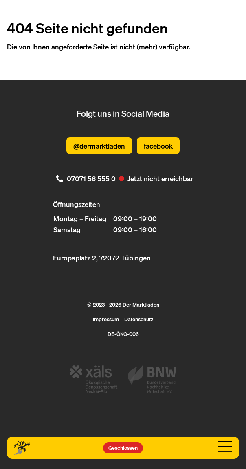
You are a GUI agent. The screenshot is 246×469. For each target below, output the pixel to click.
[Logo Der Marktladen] (22, 447)
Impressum (106, 319)
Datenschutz (138, 319)
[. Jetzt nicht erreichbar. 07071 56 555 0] (123, 178)
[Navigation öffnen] (225, 446)
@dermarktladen (99, 145)
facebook (158, 145)
